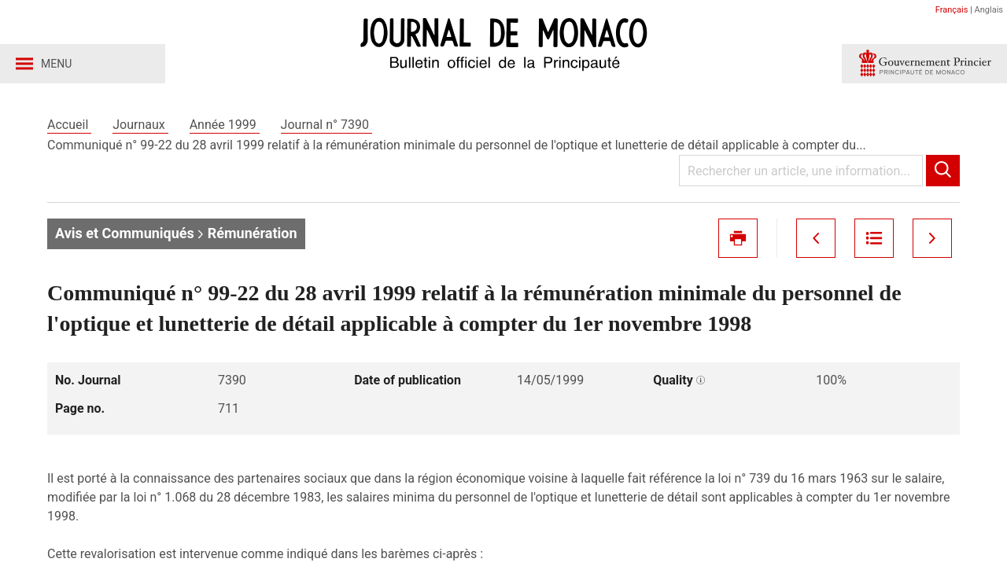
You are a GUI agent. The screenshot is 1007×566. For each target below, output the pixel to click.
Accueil (69, 124)
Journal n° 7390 (326, 124)
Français (951, 10)
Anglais (989, 10)
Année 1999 (225, 124)
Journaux (140, 124)
